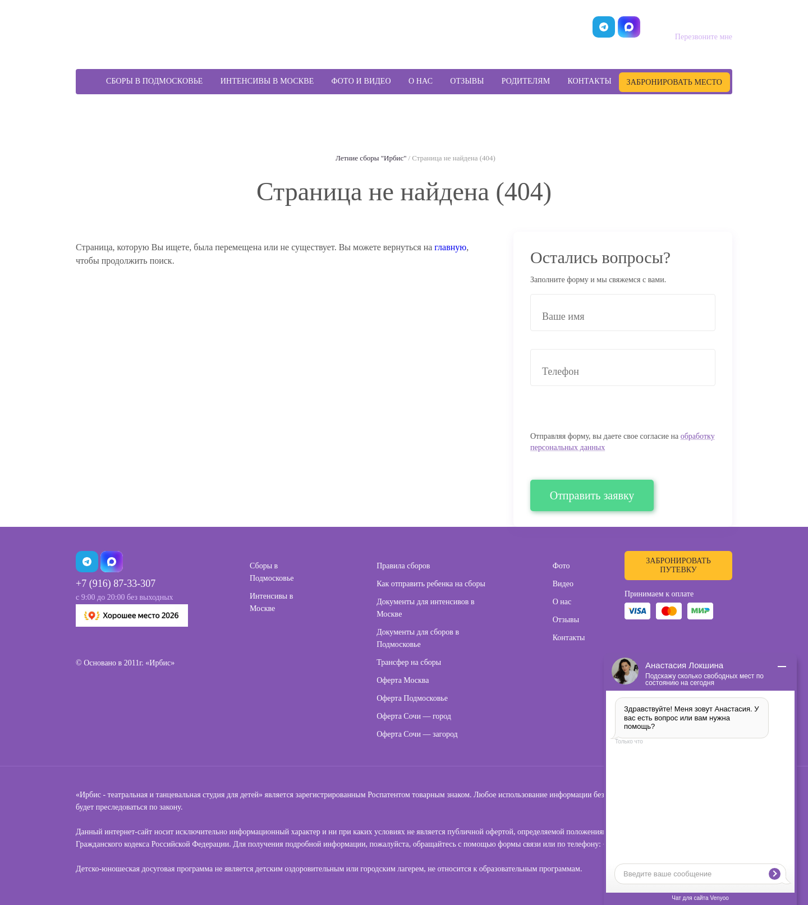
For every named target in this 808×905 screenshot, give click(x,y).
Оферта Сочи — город (414, 716)
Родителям (526, 81)
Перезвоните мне (703, 37)
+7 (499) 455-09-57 (688, 22)
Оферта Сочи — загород (417, 734)
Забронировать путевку (678, 565)
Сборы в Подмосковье (154, 81)
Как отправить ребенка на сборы (431, 584)
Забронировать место (674, 82)
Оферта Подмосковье (412, 698)
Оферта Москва (403, 680)
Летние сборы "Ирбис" (371, 158)
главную (450, 247)
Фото (561, 566)
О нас (420, 81)
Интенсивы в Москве (267, 81)
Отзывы (467, 81)
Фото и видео (361, 81)
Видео (563, 584)
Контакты (589, 81)
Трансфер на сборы (409, 662)
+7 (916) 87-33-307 (115, 583)
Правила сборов (403, 566)
